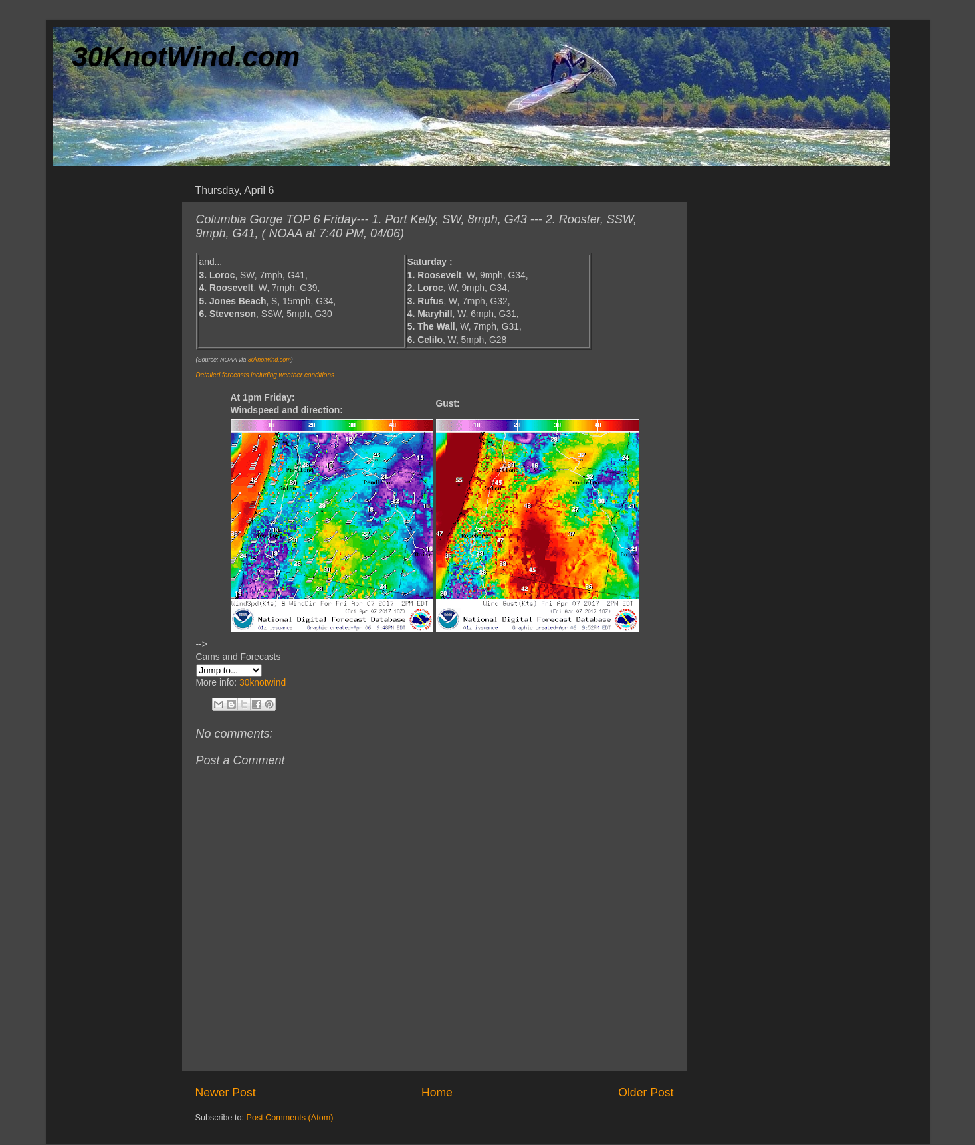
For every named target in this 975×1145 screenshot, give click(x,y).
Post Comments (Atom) (290, 1117)
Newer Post (225, 1092)
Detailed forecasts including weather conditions (265, 375)
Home (437, 1092)
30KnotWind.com (186, 56)
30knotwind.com (269, 359)
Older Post (645, 1092)
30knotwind (262, 682)
